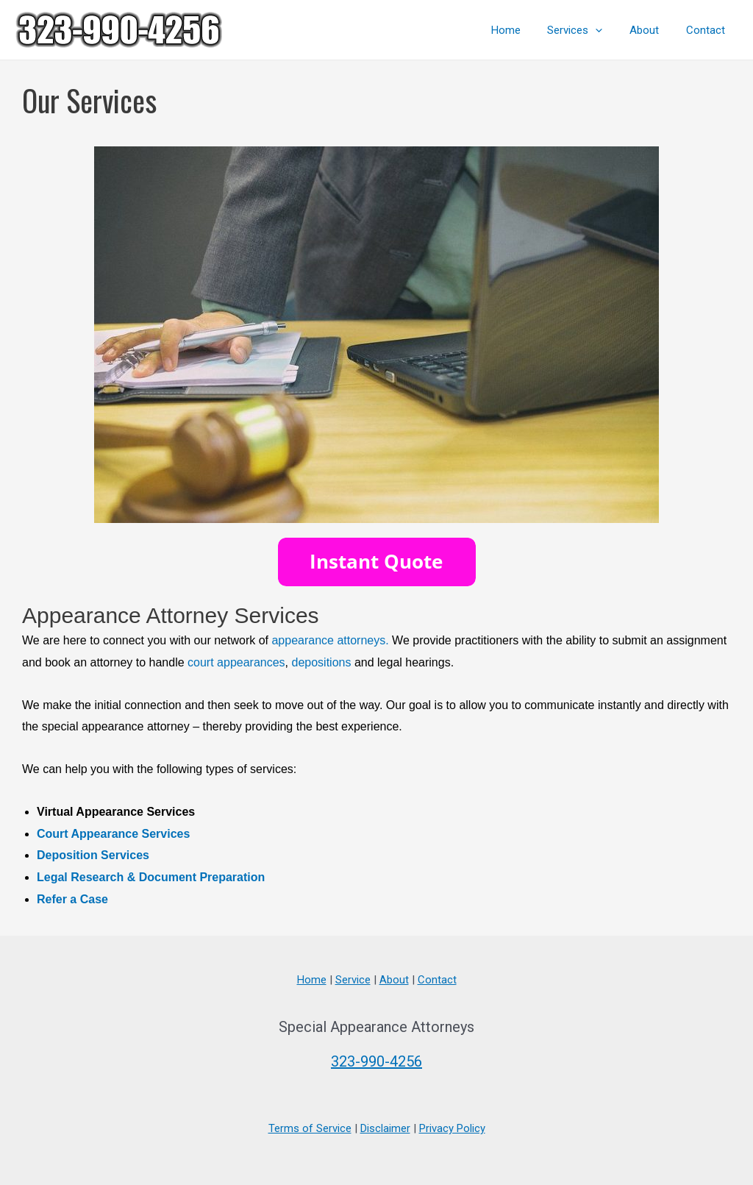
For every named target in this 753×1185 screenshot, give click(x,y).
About (651, 30)
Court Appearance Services (113, 834)
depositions (321, 662)
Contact (707, 30)
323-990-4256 (376, 1061)
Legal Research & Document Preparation (151, 877)
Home (523, 30)
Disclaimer (385, 1128)
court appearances (236, 662)
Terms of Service (309, 1128)
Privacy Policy (452, 1128)
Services (587, 30)
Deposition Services (93, 855)
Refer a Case (72, 899)
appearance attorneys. (329, 640)
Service (353, 979)
